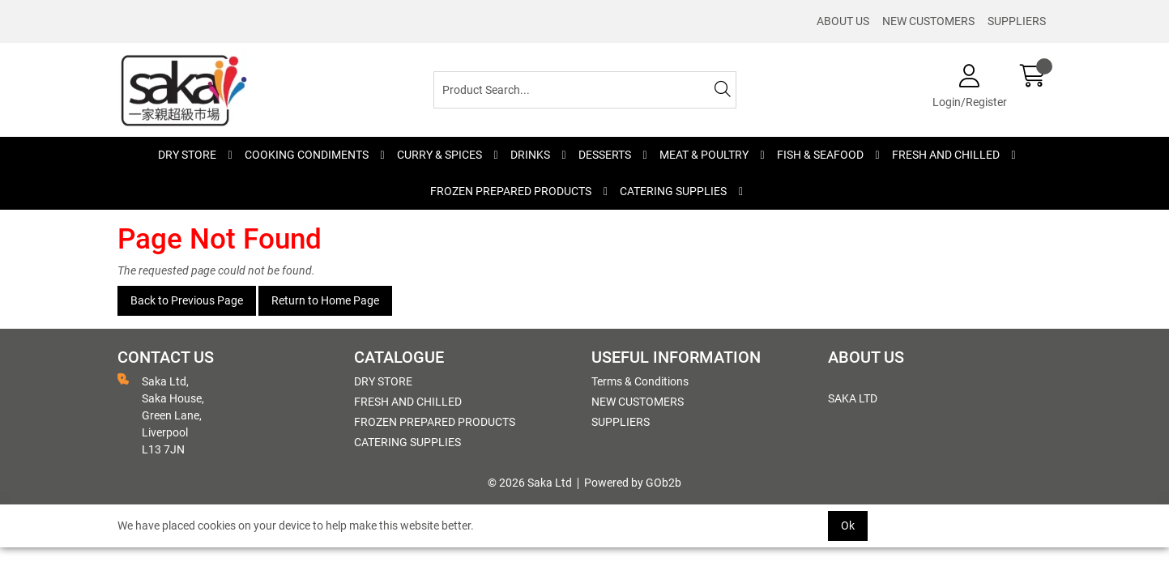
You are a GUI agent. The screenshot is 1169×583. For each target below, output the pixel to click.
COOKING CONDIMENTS (307, 154)
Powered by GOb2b (632, 482)
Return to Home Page (325, 300)
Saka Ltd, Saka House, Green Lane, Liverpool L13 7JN (160, 414)
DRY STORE (187, 154)
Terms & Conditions (640, 381)
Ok (848, 525)
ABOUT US (843, 21)
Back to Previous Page (186, 300)
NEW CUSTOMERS (928, 21)
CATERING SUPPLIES (673, 191)
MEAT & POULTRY (704, 154)
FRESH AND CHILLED (946, 154)
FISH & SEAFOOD (820, 154)
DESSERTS (604, 154)
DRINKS (530, 154)
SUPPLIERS (1017, 21)
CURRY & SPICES (439, 154)
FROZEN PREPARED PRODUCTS (510, 191)
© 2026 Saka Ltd (530, 482)
